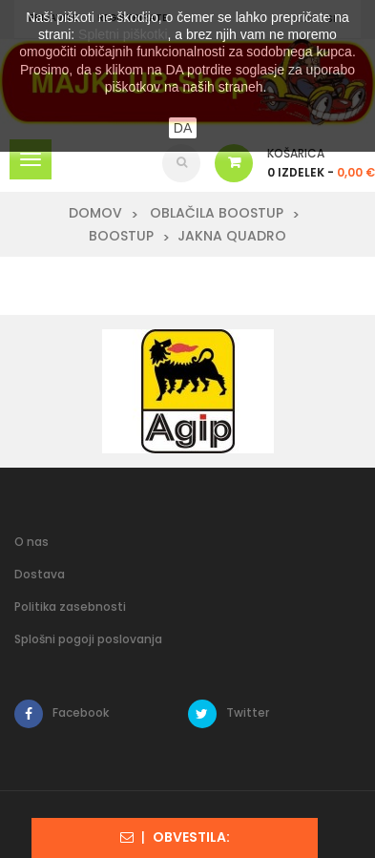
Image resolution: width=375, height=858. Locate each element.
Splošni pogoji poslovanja (88, 639)
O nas (31, 542)
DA (183, 128)
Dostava (39, 574)
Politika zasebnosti (70, 606)
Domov (95, 212)
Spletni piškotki (122, 34)
